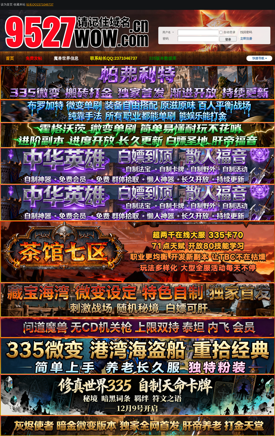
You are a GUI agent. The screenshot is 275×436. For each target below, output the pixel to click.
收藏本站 (19, 4)
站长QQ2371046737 (40, 4)
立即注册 (246, 38)
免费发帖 (34, 58)
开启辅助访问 (273, 3)
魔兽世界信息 (66, 58)
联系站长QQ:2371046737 (113, 58)
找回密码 (246, 32)
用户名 (166, 32)
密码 (166, 38)
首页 (10, 58)
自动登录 (227, 32)
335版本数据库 (162, 58)
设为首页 (7, 4)
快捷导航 (258, 58)
